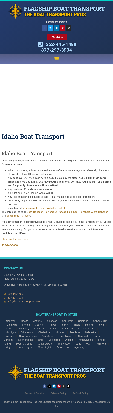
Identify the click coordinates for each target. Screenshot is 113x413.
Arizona (37, 321)
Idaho (64, 324)
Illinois (76, 324)
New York (83, 336)
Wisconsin (63, 347)
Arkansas (52, 321)
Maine (53, 328)
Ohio (40, 339)
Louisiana (39, 328)
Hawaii (52, 324)
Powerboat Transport (56, 211)
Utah (88, 343)
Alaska (24, 321)
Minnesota (27, 332)
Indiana (89, 324)
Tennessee (64, 343)
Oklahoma (54, 339)
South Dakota (45, 343)
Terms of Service (34, 393)
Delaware (12, 324)
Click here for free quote (15, 239)
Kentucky (24, 328)
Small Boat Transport (18, 215)
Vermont (101, 343)
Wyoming (79, 347)
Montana (75, 332)
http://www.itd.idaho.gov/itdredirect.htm (44, 208)
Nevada (10, 336)
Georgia (39, 324)
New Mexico (66, 336)
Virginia (10, 347)
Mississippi (44, 332)
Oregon (69, 339)
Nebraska (90, 332)
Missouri (60, 332)
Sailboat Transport (79, 211)
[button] (56, 58)
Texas (78, 343)
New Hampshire (28, 336)
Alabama (11, 321)
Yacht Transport (99, 211)
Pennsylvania (85, 339)
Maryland (67, 328)
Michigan (11, 332)
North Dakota (25, 339)
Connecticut (100, 321)
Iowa (101, 324)
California (67, 321)
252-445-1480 (10, 245)
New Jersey (48, 336)
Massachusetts (86, 328)
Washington (25, 347)
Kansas (10, 328)
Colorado (83, 321)
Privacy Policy (58, 393)
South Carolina (24, 343)
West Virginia (45, 347)
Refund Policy (80, 393)
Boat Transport (35, 211)
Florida (26, 324)
